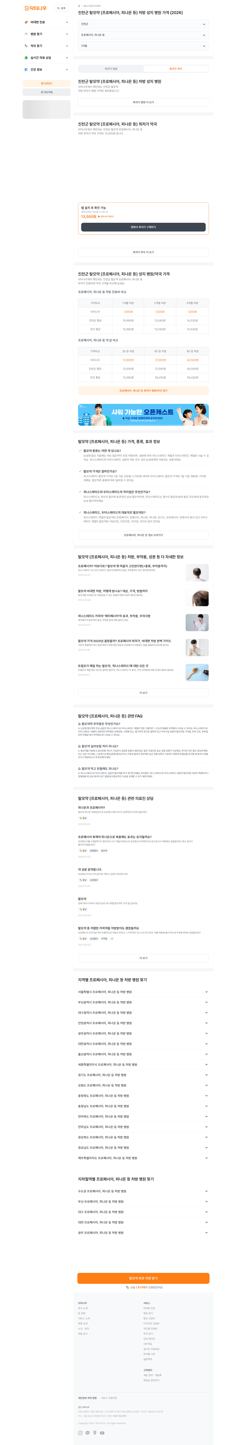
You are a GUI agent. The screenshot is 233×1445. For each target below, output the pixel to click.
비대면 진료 (149, 1308)
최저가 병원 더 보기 (143, 102)
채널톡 (158, 1375)
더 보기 (143, 693)
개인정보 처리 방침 (87, 1398)
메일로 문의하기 (151, 1380)
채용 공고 (83, 1333)
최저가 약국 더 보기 (143, 252)
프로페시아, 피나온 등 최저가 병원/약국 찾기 (143, 390)
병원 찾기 (148, 1313)
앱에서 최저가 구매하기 (143, 227)
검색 (61, 8)
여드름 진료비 (150, 1328)
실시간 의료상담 (151, 1349)
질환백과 (147, 1359)
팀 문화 (81, 1313)
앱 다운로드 (46, 83)
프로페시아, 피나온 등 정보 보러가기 (143, 535)
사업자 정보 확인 (119, 1416)
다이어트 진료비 (151, 1323)
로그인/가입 (47, 92)
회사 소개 (83, 1308)
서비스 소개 (84, 1318)
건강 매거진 (149, 1338)
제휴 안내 (83, 1323)
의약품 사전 (149, 1354)
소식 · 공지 (83, 1328)
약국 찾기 (148, 1333)
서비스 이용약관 (109, 1398)
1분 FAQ (147, 1343)
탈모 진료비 (149, 1318)
